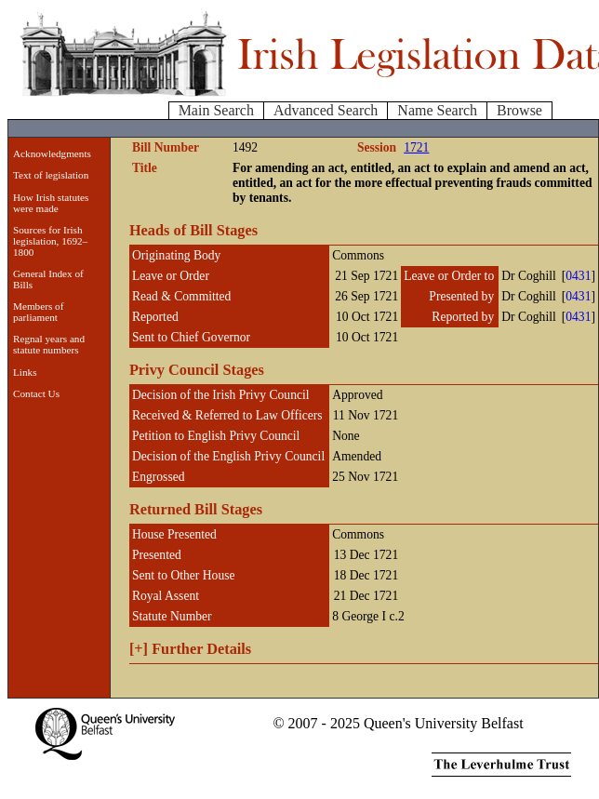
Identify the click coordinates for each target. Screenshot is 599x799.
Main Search (216, 110)
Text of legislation (50, 174)
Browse (519, 110)
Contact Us (36, 393)
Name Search (437, 110)
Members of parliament (38, 311)
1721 (416, 147)
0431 (578, 276)
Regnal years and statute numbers (49, 344)
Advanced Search (325, 110)
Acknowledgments (52, 153)
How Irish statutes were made (50, 203)
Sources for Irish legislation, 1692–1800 (50, 241)
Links (24, 372)
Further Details (190, 649)
